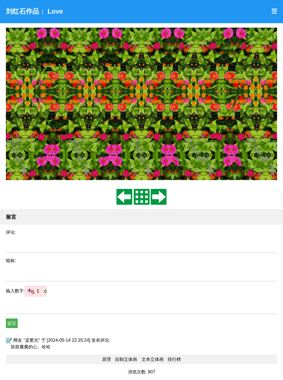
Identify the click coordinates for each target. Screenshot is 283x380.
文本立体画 (153, 359)
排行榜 (174, 359)
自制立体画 (126, 359)
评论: (11, 232)
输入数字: (26, 290)
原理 (106, 359)
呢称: (11, 260)
